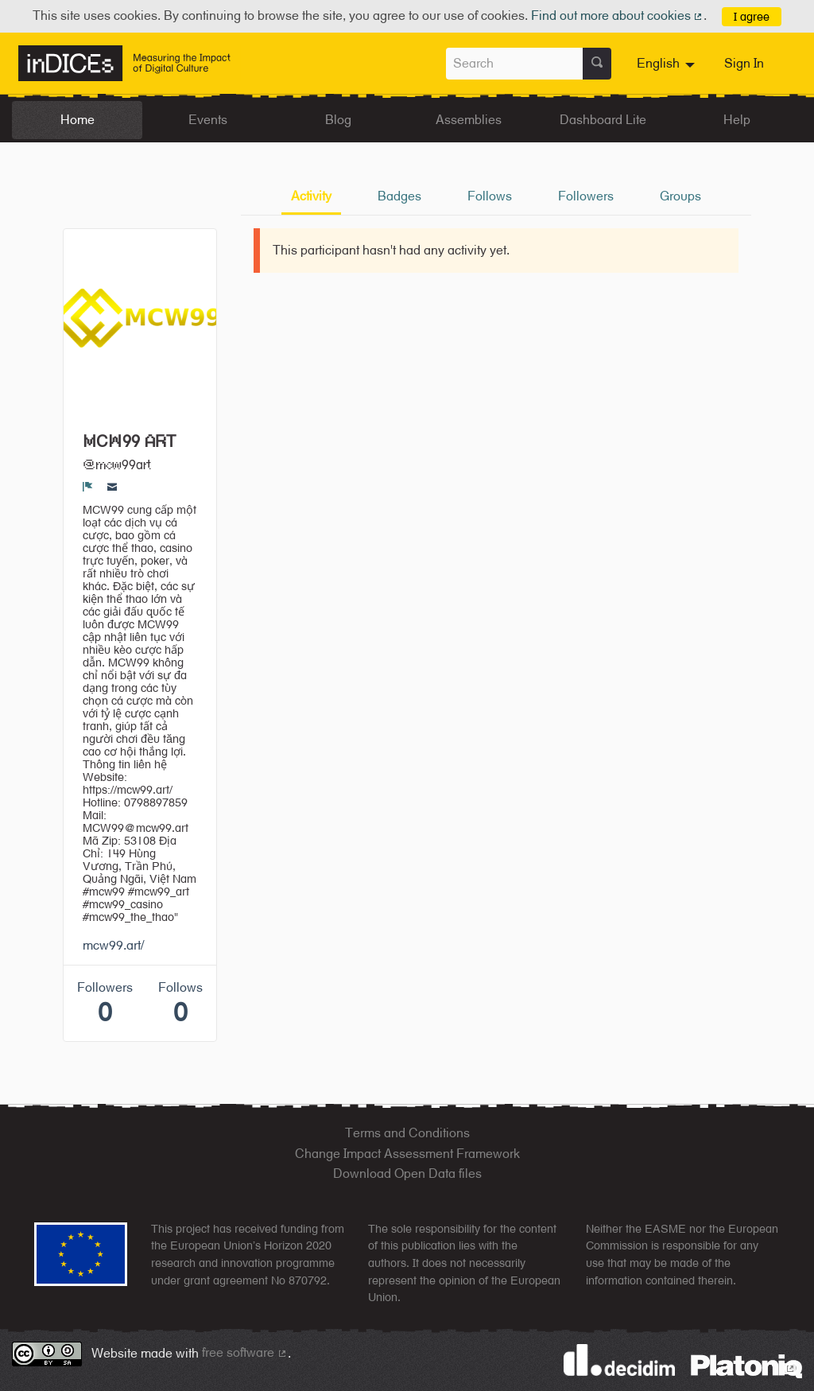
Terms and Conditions (407, 1132)
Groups (680, 196)
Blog (338, 119)
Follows (489, 196)
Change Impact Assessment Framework (407, 1153)
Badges (399, 196)
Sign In (744, 63)
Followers (586, 196)
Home (77, 119)
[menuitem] (668, 64)
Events (207, 119)
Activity (311, 196)
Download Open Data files (407, 1173)
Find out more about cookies (617, 15)
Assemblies (469, 119)
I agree (751, 16)
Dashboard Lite (603, 119)
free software (245, 1352)
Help (736, 119)
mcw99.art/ (113, 945)
